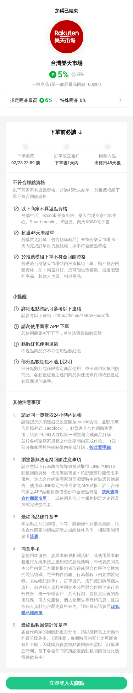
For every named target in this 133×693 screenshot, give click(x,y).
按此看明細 (100, 447)
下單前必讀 (63, 132)
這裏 (34, 536)
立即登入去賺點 (66, 683)
